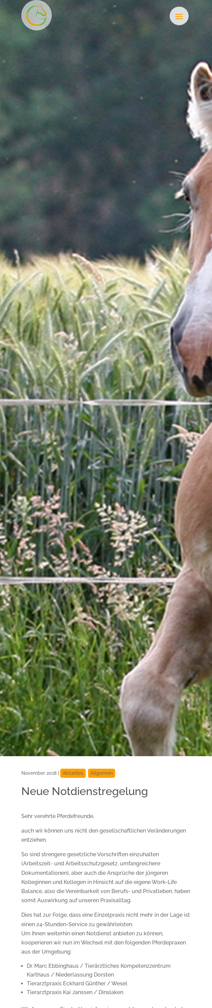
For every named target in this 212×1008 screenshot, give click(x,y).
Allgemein (101, 773)
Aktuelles (73, 773)
